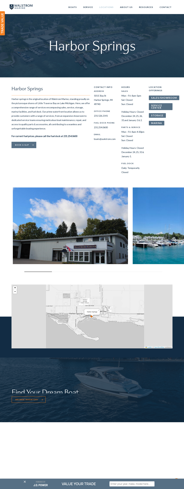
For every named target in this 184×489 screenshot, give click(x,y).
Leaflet (148, 347)
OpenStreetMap (159, 347)
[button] (24, 145)
